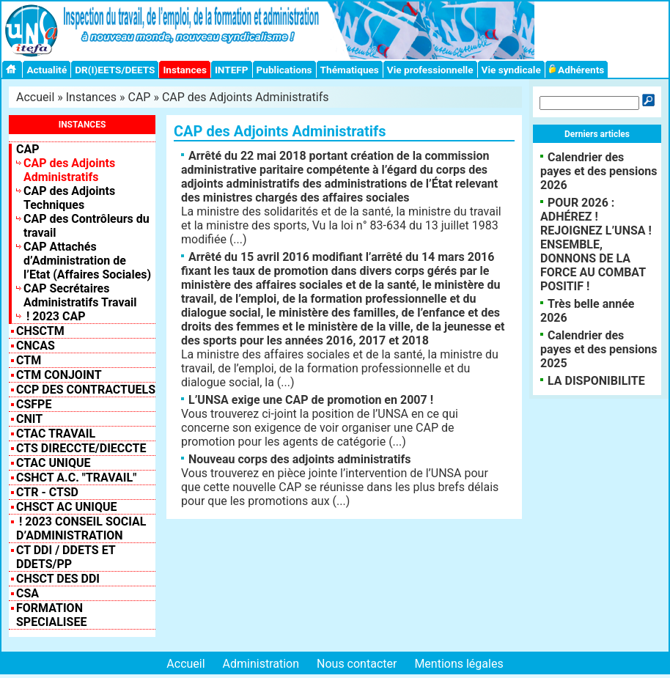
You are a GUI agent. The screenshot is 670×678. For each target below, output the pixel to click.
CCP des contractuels (85, 390)
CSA (27, 593)
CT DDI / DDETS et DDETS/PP (65, 557)
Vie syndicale (511, 69)
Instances (184, 69)
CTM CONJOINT (59, 375)
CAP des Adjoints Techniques (69, 198)
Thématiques (349, 69)
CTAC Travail (55, 434)
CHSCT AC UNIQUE (66, 507)
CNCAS (35, 346)
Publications (284, 69)
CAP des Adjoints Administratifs (69, 170)
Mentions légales (458, 664)
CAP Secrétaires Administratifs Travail (79, 295)
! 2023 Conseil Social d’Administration (81, 528)
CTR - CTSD (47, 492)
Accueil (35, 97)
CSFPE (33, 404)
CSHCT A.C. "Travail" (76, 477)
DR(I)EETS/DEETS (115, 69)
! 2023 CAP (54, 316)
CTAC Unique (53, 463)
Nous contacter (357, 664)
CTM (28, 360)
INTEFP (232, 69)
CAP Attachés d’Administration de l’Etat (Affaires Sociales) (87, 260)
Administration (261, 664)
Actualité (46, 69)
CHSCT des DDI (58, 579)
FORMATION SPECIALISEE (51, 615)
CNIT (29, 419)
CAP (139, 97)
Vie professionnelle (430, 69)
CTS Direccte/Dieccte (81, 448)
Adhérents (577, 69)
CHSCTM (40, 331)
